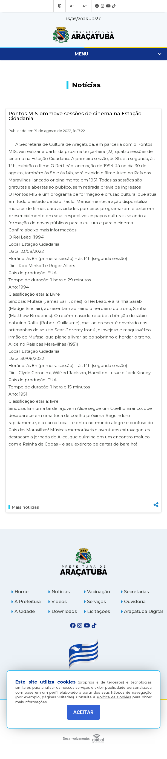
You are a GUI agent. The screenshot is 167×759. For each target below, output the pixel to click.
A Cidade (23, 611)
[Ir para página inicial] (83, 35)
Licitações (97, 611)
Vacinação (97, 591)
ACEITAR (83, 712)
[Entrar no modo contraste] (60, 6)
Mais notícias (23, 507)
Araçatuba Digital (141, 611)
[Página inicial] (83, 562)
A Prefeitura (26, 601)
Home (19, 591)
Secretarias (134, 591)
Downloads (62, 611)
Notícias (59, 591)
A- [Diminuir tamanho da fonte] (72, 6)
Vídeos (57, 601)
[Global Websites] (83, 737)
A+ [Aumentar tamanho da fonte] (84, 6)
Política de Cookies (114, 693)
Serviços (95, 601)
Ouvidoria (133, 601)
